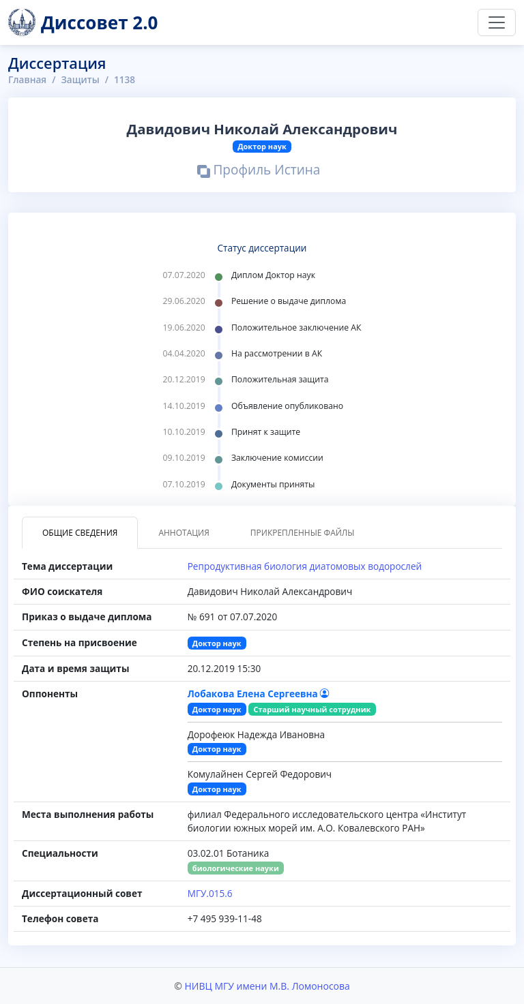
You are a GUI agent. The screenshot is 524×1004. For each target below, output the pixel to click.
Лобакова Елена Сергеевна (259, 693)
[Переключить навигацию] (497, 22)
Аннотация (183, 532)
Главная (27, 79)
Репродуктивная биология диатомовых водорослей (305, 566)
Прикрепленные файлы (302, 532)
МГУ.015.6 (210, 893)
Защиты (80, 79)
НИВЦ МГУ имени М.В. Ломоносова (266, 985)
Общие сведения (79, 532)
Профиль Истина (259, 171)
